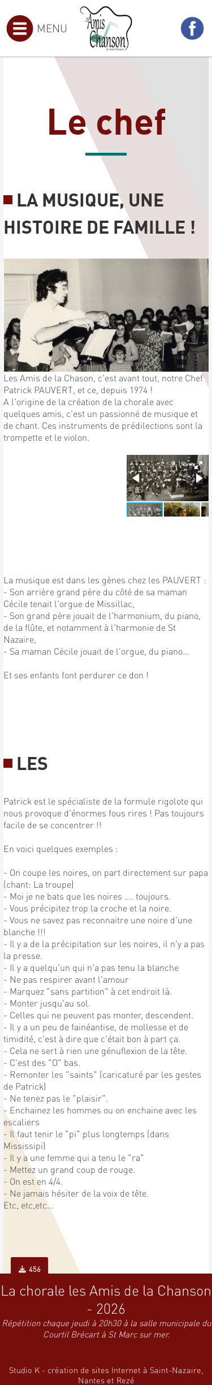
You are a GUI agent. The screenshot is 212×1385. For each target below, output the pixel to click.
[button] (198, 465)
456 (29, 1269)
